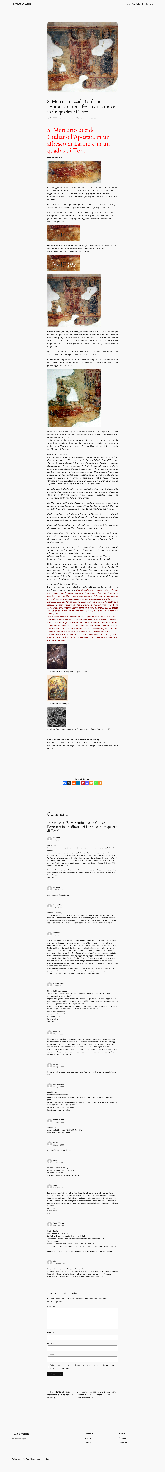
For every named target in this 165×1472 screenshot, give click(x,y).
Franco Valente (68, 118)
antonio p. (57, 933)
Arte (129, 4)
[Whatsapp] (96, 783)
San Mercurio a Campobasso (58, 895)
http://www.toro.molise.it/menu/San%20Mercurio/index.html (83, 587)
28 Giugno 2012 (58, 1162)
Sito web (51, 1354)
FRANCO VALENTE (22, 4)
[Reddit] (74, 783)
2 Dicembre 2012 (59, 1188)
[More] (100, 783)
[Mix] (91, 783)
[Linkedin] (78, 783)
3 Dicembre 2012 (59, 1226)
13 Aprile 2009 (58, 935)
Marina (55, 1064)
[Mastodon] (87, 783)
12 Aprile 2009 (58, 840)
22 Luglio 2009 (58, 1067)
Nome (50, 1333)
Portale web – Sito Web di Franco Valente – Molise (30, 1459)
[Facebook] (65, 783)
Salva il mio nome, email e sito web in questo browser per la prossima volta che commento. (82, 1366)
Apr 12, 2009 (52, 118)
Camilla (55, 1185)
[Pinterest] (83, 783)
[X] (69, 783)
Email (50, 1343)
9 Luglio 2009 (58, 1034)
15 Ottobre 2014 (59, 1264)
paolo (55, 1160)
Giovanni (56, 837)
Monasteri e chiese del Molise (142, 4)
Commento (53, 1306)
